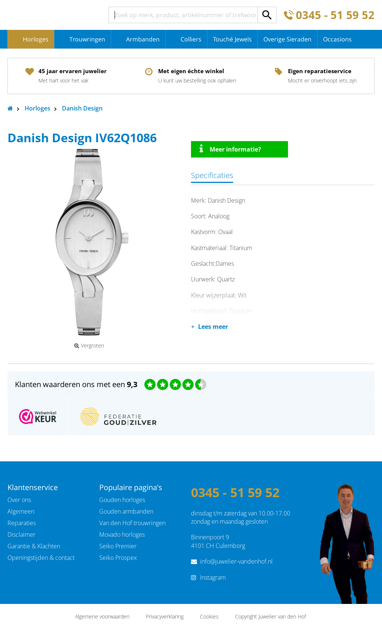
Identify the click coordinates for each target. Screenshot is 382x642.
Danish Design (82, 108)
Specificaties (212, 175)
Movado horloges (122, 534)
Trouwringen (87, 39)
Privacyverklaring (165, 616)
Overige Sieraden (287, 39)
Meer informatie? (230, 149)
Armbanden (143, 39)
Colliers (191, 39)
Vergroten (89, 345)
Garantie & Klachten (33, 546)
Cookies (209, 616)
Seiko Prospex (118, 558)
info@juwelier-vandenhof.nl (236, 561)
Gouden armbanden (126, 511)
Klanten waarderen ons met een (76, 384)
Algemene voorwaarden (102, 616)
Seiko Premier (118, 546)
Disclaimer (21, 534)
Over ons (19, 500)
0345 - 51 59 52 (335, 15)
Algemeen (20, 511)
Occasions (337, 39)
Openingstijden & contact (41, 558)
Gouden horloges (122, 500)
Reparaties (21, 523)
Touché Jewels (232, 39)
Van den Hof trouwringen (132, 523)
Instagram (213, 577)
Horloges (35, 39)
